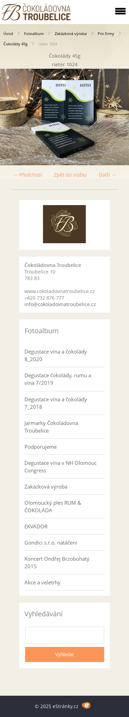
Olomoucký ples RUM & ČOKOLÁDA (52, 506)
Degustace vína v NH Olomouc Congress (60, 466)
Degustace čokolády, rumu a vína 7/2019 (57, 379)
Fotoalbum (34, 33)
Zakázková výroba (71, 33)
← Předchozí (27, 174)
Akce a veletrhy (42, 582)
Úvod (8, 33)
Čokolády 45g (15, 43)
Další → (107, 174)
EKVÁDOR (35, 526)
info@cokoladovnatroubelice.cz (60, 304)
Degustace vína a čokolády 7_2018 (55, 403)
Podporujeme (40, 446)
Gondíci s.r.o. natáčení (50, 542)
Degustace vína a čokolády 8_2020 (55, 355)
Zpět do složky (70, 174)
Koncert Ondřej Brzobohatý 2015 (56, 562)
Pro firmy (106, 33)
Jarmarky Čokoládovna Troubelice (51, 426)
